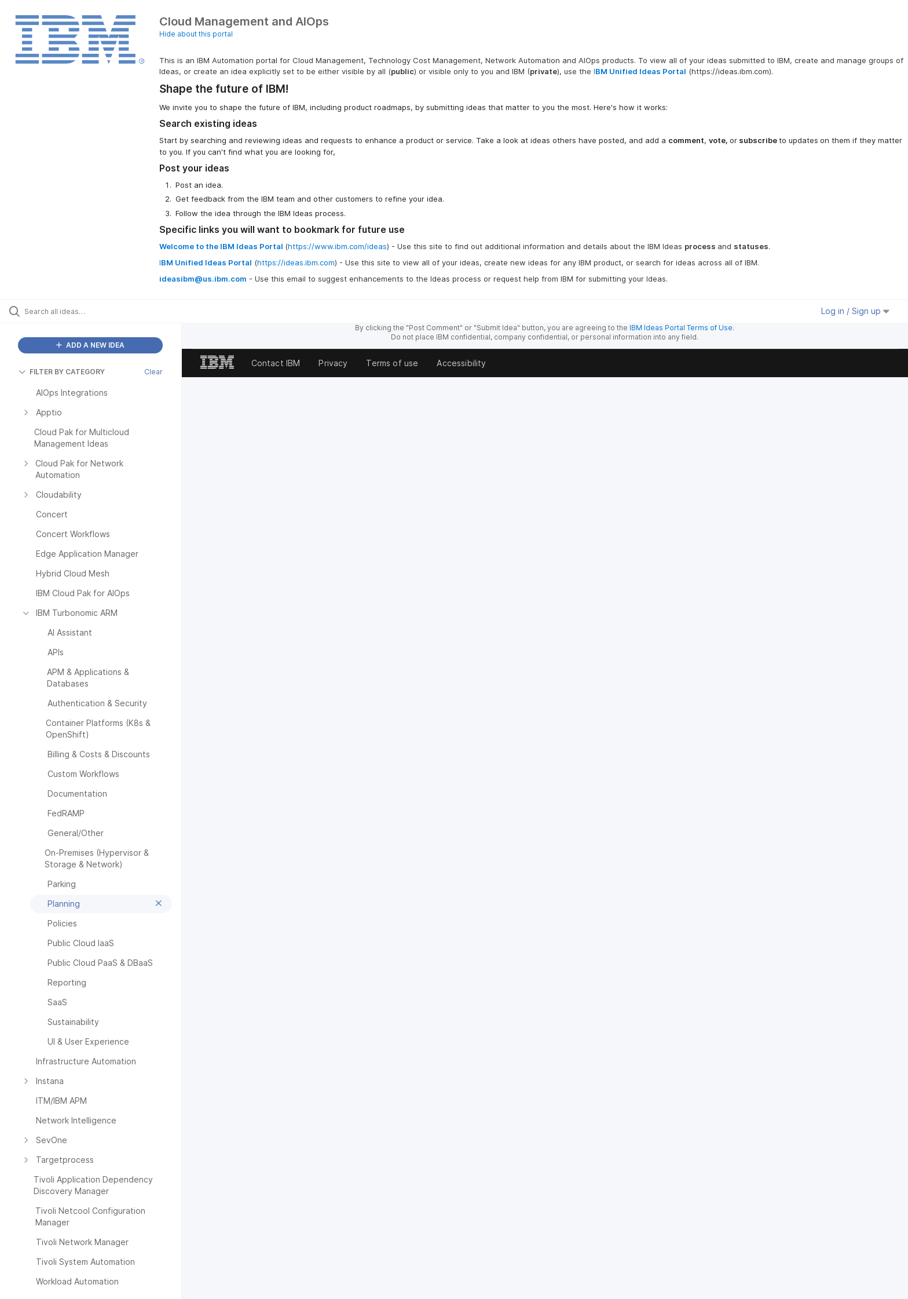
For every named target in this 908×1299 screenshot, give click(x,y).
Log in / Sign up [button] (855, 311)
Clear (153, 371)
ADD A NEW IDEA (90, 345)
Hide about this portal (196, 34)
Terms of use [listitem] (392, 363)
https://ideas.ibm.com (296, 262)
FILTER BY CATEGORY (62, 371)
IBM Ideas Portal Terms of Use (681, 327)
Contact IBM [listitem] (276, 363)
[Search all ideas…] (105, 311)
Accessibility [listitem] (461, 363)
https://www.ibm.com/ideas (337, 246)
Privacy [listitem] (332, 363)
